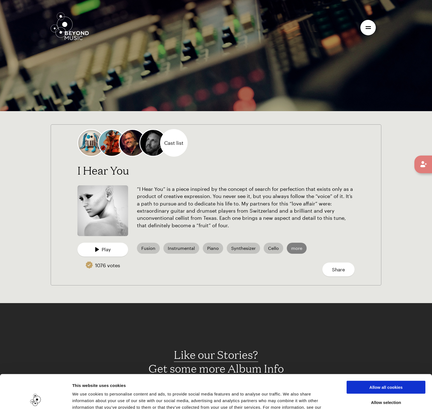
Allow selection (386, 368)
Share (338, 269)
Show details (283, 398)
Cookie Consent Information (101, 380)
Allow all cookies (386, 353)
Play (103, 249)
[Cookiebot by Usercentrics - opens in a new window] (36, 398)
